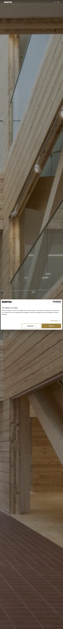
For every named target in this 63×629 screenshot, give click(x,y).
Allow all (51, 326)
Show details (54, 320)
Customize (31, 326)
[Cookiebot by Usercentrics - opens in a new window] (54, 302)
